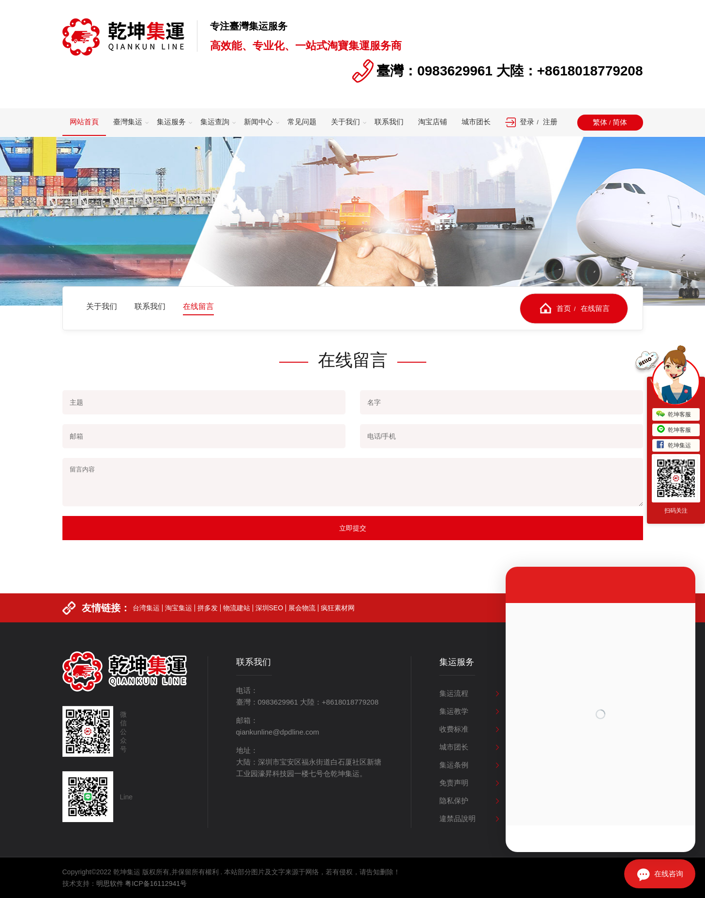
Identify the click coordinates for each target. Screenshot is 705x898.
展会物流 (301, 624)
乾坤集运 (673, 445)
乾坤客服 (673, 414)
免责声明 (453, 783)
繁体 (600, 122)
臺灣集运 (127, 122)
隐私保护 (453, 800)
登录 (527, 122)
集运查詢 (214, 122)
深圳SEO (269, 624)
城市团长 (476, 122)
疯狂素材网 (338, 624)
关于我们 (345, 122)
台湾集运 (146, 624)
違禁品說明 (457, 818)
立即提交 (352, 528)
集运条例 (453, 765)
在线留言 (595, 308)
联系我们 (389, 122)
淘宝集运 (178, 624)
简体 (620, 122)
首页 (563, 308)
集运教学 (453, 711)
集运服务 (171, 122)
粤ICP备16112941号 (156, 883)
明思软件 (109, 883)
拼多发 (207, 624)
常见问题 (301, 122)
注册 (550, 122)
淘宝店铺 (432, 122)
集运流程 (453, 693)
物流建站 (236, 624)
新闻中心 (258, 122)
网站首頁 (84, 122)
